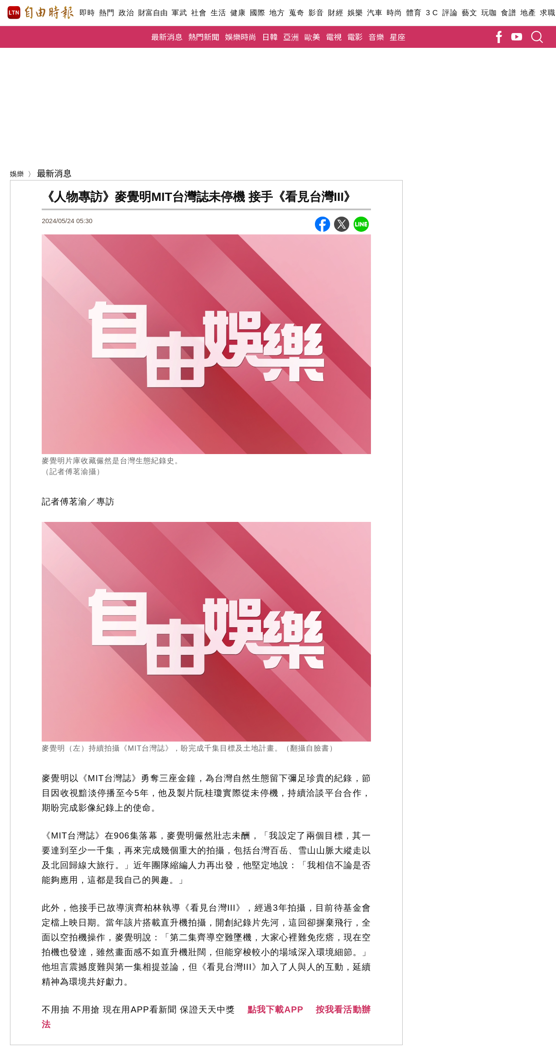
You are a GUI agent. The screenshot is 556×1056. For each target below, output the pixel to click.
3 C (432, 13)
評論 (449, 13)
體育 (413, 13)
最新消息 (166, 36)
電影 (355, 36)
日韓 (270, 36)
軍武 (179, 13)
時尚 (394, 13)
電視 (333, 36)
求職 (547, 13)
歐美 (312, 36)
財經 (335, 13)
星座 (397, 36)
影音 (316, 13)
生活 (218, 13)
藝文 (469, 13)
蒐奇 (296, 13)
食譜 (508, 13)
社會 (198, 13)
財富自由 (152, 13)
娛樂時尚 (240, 36)
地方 (277, 13)
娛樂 (355, 13)
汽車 (374, 13)
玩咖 (488, 13)
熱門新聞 (203, 36)
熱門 (106, 13)
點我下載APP (276, 1009)
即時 (87, 13)
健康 (237, 13)
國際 (257, 13)
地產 (528, 13)
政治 (126, 13)
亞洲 (291, 36)
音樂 (376, 36)
